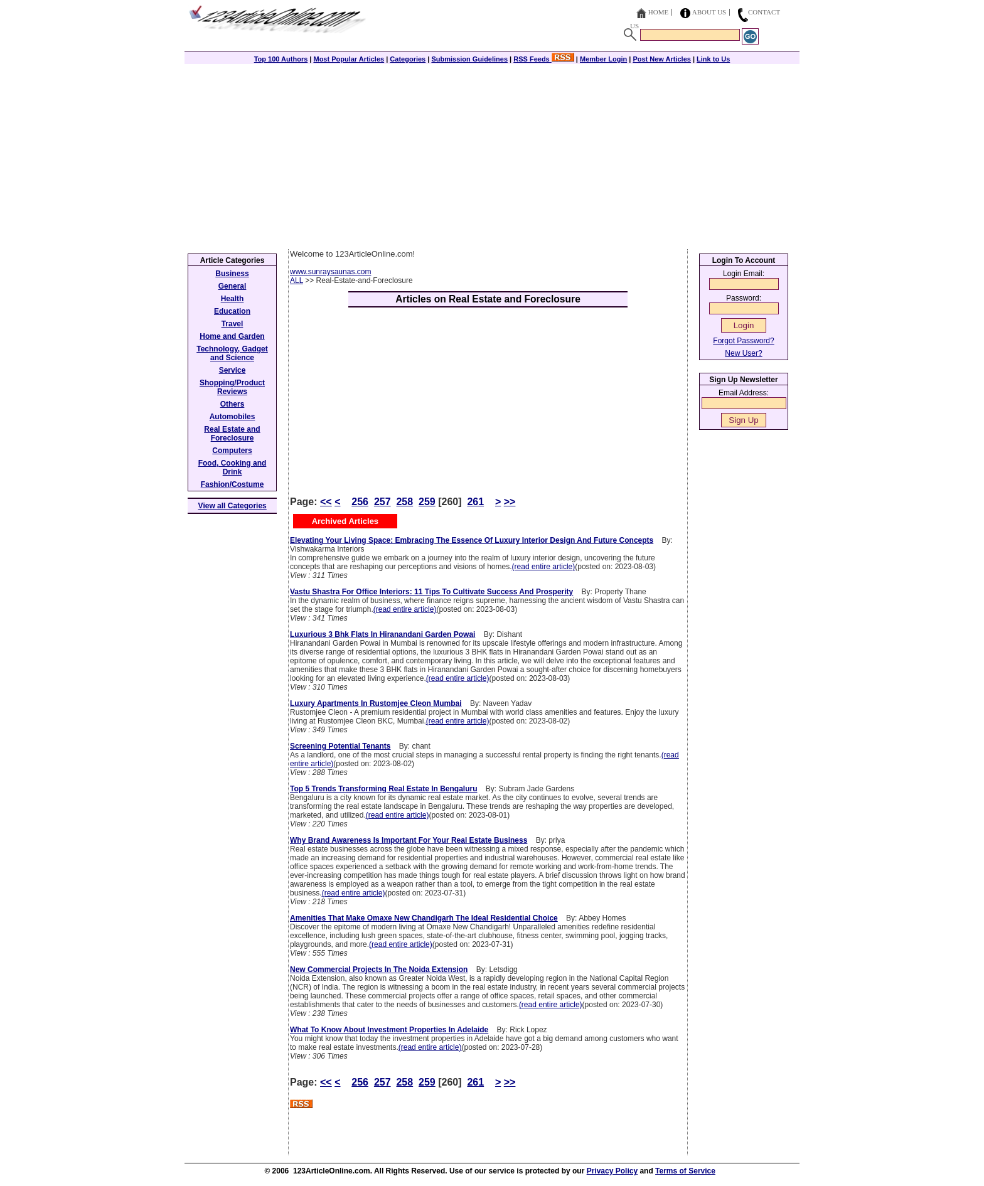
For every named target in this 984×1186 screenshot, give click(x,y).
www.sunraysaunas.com (330, 271)
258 (404, 501)
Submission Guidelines (469, 59)
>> (510, 501)
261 (475, 501)
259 (427, 501)
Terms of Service (685, 1171)
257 (382, 501)
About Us (709, 12)
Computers (232, 450)
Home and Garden (232, 336)
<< (326, 501)
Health (232, 298)
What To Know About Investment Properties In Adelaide (389, 1029)
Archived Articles (345, 521)
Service (232, 370)
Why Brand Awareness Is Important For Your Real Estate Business (408, 840)
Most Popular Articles (348, 59)
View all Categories (232, 505)
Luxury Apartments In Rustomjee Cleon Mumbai (376, 703)
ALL (296, 280)
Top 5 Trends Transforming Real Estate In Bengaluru (384, 788)
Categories (407, 59)
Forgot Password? (743, 340)
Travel (232, 323)
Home (658, 12)
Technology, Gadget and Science (232, 353)
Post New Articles (662, 59)
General (232, 286)
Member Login (603, 59)
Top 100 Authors (281, 59)
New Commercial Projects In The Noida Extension (379, 969)
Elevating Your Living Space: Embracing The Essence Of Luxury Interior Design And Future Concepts (471, 540)
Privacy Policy (612, 1171)
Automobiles (232, 416)
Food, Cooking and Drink (232, 467)
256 (359, 501)
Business (232, 273)
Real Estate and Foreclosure (232, 433)
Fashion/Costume (232, 484)
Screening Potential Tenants (340, 746)
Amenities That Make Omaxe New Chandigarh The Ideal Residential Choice (424, 918)
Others (232, 404)
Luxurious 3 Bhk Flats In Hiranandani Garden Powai (382, 634)
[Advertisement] (492, 155)
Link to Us (713, 59)
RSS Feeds (543, 59)
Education (232, 311)
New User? (743, 353)
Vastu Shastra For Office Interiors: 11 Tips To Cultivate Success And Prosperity (431, 591)
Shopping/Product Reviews (232, 387)
